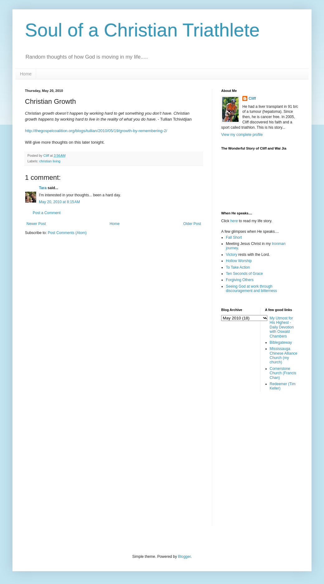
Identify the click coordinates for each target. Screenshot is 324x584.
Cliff (252, 98)
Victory (231, 254)
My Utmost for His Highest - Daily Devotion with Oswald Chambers (282, 327)
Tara (42, 188)
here (234, 221)
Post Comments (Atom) (67, 233)
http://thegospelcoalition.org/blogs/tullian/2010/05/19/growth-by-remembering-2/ (96, 130)
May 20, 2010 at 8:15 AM (59, 202)
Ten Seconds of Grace (244, 273)
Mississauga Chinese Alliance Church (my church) (284, 355)
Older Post (192, 224)
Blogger (184, 556)
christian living (49, 161)
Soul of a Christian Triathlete (142, 30)
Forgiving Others (240, 280)
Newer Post (36, 224)
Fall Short (234, 237)
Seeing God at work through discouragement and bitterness (251, 288)
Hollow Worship (239, 261)
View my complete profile (242, 134)
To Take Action (238, 267)
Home (25, 73)
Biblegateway (281, 342)
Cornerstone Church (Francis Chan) (283, 373)
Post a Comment (46, 213)
